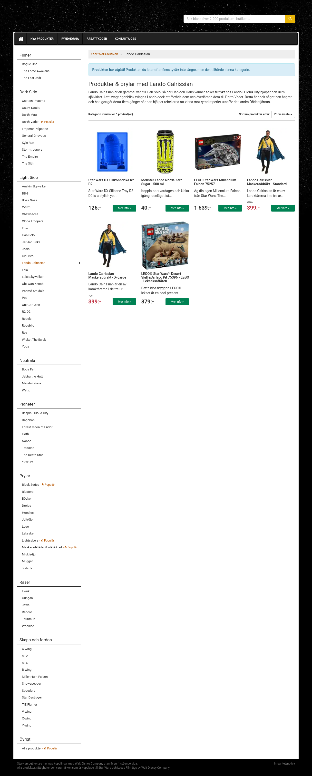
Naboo (26, 441)
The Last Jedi (31, 78)
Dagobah (28, 420)
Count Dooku (31, 108)
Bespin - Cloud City (35, 413)
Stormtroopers (32, 149)
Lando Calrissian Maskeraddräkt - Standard (267, 182)
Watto (26, 390)
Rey (24, 332)
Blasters (27, 492)
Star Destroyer (32, 697)
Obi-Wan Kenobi (33, 284)
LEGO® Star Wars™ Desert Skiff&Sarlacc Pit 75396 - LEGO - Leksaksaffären (165, 277)
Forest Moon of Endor (37, 427)
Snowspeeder (31, 683)
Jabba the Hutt (32, 376)
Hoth (25, 434)
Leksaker (28, 533)
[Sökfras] (235, 19)
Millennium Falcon (35, 677)
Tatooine (28, 448)
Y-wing (26, 725)
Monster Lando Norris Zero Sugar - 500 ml (161, 182)
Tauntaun (28, 619)
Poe (24, 298)
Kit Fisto (27, 256)
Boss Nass (29, 200)
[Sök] (290, 19)
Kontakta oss (125, 38)
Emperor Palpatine (35, 129)
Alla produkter (39, 748)
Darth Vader (38, 122)
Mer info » (124, 208)
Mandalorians (31, 383)
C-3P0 (26, 207)
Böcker (27, 498)
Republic (28, 325)
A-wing (26, 649)
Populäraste (283, 114)
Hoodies (28, 512)
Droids (26, 505)
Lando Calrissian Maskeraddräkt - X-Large (107, 275)
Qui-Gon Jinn (31, 305)
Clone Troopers (32, 221)
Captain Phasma (33, 101)
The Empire (30, 156)
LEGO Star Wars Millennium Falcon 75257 (215, 182)
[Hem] (20, 39)
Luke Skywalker (33, 277)
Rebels (26, 318)
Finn (25, 228)
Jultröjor (28, 519)
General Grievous (34, 135)
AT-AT (26, 656)
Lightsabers (38, 540)
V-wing (26, 711)
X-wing (26, 718)
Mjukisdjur (29, 554)
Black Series (38, 484)
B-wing (26, 669)
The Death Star (32, 455)
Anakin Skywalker (34, 186)
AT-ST (26, 663)
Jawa (25, 605)
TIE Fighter (29, 704)
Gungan (27, 598)
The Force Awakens (35, 71)
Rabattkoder (97, 38)
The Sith (27, 163)
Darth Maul (30, 114)
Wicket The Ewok (34, 339)
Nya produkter (42, 38)
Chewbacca (30, 214)
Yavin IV (27, 462)
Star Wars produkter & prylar (52, 17)
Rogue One (29, 64)
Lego (25, 526)
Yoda (25, 346)
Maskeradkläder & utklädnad (50, 547)
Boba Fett (29, 369)
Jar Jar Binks (31, 242)
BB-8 (25, 193)
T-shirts (27, 568)
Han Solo (28, 235)
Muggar (27, 561)
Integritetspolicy (284, 763)
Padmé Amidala (33, 291)
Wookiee (28, 626)
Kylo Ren (28, 143)
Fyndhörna (70, 38)
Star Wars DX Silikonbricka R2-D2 (112, 182)
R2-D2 (26, 311)
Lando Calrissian (33, 263)
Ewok (25, 591)
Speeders (28, 690)
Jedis (25, 249)
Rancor (27, 612)
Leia (25, 270)
